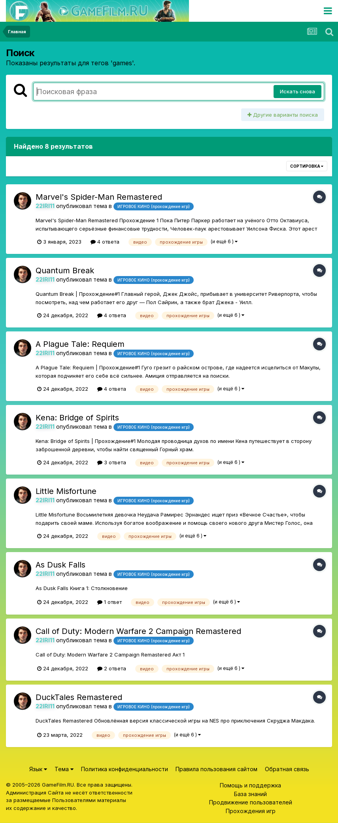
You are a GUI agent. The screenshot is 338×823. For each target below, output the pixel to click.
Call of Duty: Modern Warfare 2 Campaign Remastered (138, 631)
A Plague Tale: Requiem (80, 344)
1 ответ (109, 602)
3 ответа (111, 462)
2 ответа (111, 668)
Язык (38, 769)
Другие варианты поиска (282, 115)
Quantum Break (65, 270)
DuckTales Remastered (79, 697)
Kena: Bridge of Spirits (77, 417)
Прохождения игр (251, 811)
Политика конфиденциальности (124, 769)
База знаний (250, 794)
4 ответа (105, 241)
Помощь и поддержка (250, 785)
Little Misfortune (66, 491)
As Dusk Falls (60, 564)
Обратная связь (287, 769)
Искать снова (297, 91)
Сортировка (306, 166)
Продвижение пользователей (250, 802)
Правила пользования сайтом (216, 769)
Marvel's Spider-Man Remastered (99, 197)
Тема (64, 769)
